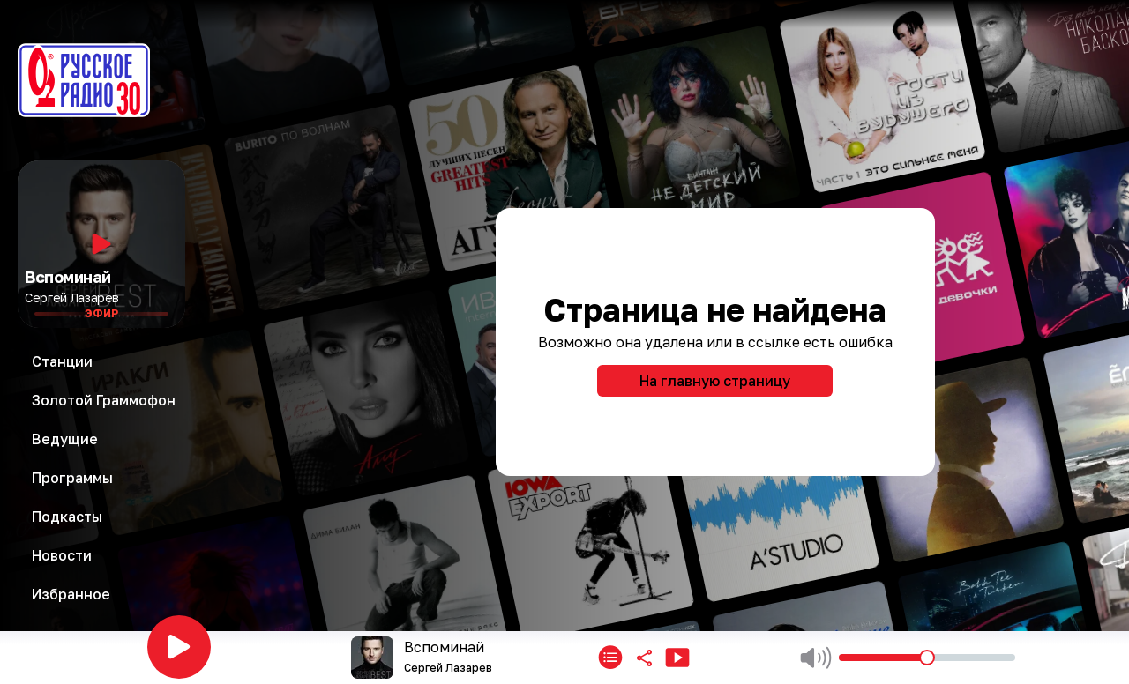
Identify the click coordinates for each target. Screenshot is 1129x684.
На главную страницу (714, 381)
